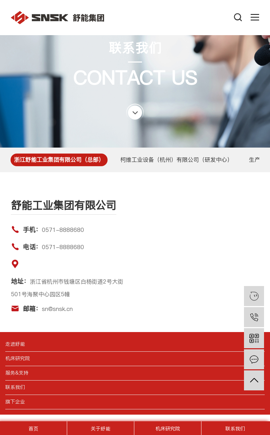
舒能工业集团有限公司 (57, 17)
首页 (33, 429)
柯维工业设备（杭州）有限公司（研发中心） (176, 159)
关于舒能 (100, 429)
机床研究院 (167, 429)
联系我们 (235, 429)
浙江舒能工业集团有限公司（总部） (59, 159)
